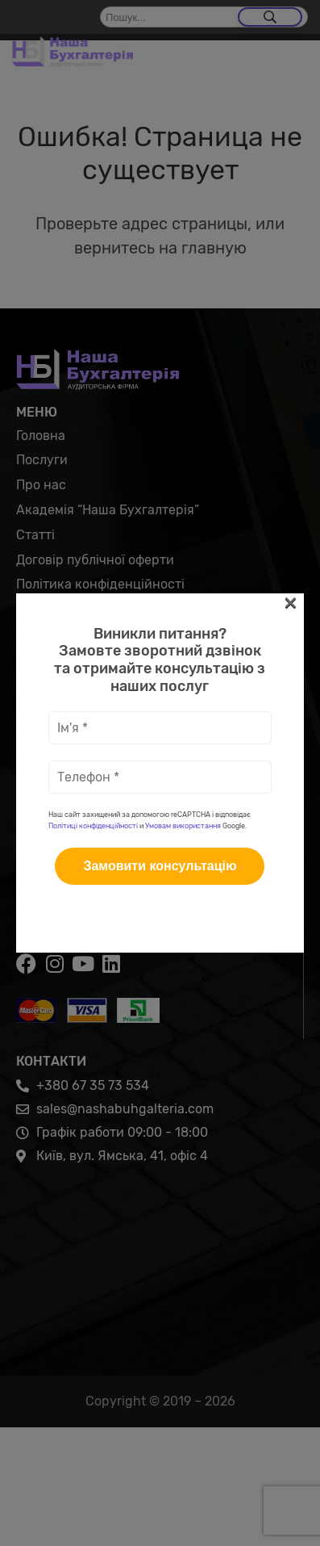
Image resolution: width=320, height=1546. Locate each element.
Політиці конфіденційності (93, 343)
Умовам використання (183, 343)
